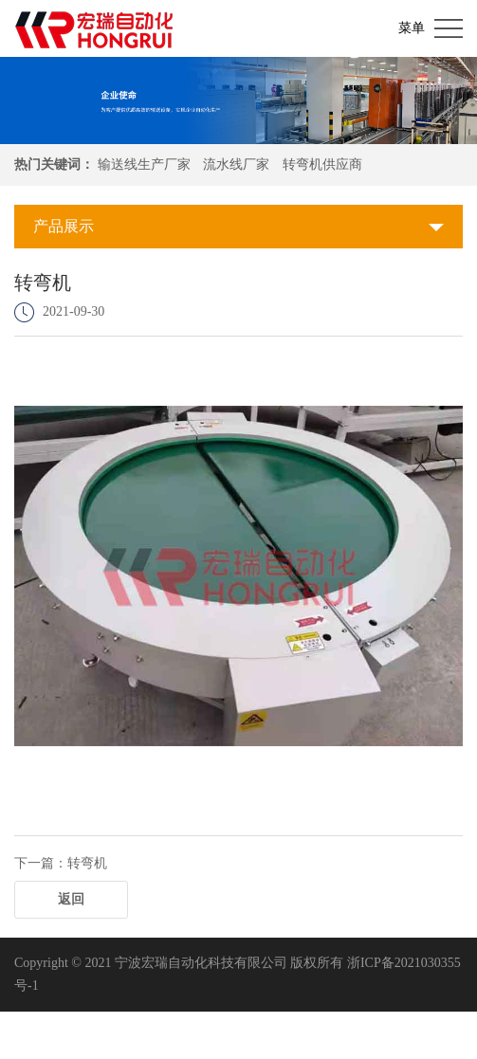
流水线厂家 (236, 164)
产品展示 (63, 226)
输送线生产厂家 (144, 164)
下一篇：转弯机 (60, 863)
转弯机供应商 (322, 164)
